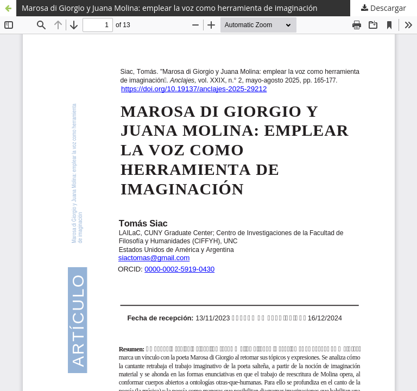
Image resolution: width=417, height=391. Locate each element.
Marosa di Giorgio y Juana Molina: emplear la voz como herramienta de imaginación (170, 8)
